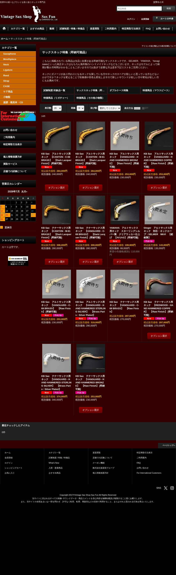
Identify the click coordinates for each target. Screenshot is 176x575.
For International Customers (149, 473)
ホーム (8, 453)
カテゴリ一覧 (55, 453)
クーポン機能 (99, 463)
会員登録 (145, 19)
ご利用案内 (9, 137)
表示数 (48, 108)
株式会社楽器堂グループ (103, 468)
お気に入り (10, 473)
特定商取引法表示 (12, 144)
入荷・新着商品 (55, 468)
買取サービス (10, 164)
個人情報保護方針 (12, 156)
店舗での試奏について (15, 171)
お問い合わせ (10, 130)
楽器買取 (97, 453)
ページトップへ (169, 445)
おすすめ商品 (55, 473)
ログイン (131, 19)
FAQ (139, 463)
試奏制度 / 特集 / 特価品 (59, 458)
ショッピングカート (13, 468)
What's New (54, 463)
